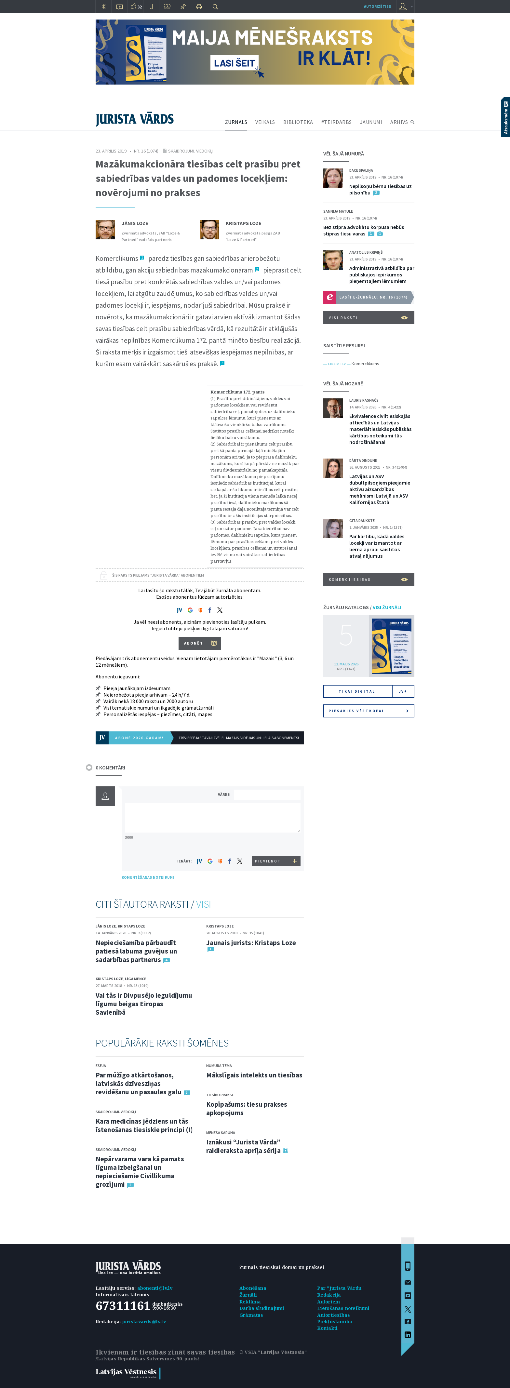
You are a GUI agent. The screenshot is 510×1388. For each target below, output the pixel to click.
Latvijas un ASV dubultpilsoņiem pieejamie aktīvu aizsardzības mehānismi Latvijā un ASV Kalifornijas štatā (379, 489)
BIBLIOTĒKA (298, 122)
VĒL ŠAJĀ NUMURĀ (343, 153)
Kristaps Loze (244, 223)
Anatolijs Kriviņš (366, 252)
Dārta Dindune (363, 460)
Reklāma (250, 1302)
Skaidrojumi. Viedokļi (190, 151)
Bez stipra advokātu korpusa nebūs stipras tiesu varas (363, 230)
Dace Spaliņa (361, 170)
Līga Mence (135, 978)
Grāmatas (251, 1315)
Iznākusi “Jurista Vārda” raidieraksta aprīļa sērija (243, 1146)
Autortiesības (333, 1315)
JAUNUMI (371, 122)
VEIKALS (265, 122)
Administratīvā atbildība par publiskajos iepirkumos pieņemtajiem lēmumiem (381, 274)
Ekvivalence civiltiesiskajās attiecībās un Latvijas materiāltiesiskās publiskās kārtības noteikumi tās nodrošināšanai (380, 429)
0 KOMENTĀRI (110, 767)
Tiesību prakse (220, 1094)
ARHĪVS (399, 122)
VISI (203, 904)
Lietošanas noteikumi (343, 1308)
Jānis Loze (135, 223)
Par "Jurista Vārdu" (340, 1288)
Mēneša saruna (220, 1132)
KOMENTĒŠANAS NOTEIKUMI (148, 877)
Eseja (101, 1065)
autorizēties (377, 6)
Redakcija (329, 1295)
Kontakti (327, 1328)
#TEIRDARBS (336, 122)
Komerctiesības (368, 579)
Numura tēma (219, 1065)
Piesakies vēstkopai (369, 711)
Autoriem (328, 1302)
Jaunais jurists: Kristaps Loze (251, 942)
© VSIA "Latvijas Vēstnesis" (273, 1352)
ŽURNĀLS (236, 122)
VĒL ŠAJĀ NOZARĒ (343, 383)
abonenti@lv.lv (155, 1288)
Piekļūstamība (335, 1321)
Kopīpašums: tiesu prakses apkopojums (247, 1108)
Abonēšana (252, 1288)
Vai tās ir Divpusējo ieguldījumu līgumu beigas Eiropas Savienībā (144, 1004)
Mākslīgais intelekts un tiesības (254, 1075)
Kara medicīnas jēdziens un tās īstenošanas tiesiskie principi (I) (144, 1125)
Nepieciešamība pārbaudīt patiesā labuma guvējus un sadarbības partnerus (136, 951)
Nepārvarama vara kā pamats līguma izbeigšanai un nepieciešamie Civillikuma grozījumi (140, 1171)
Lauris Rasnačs (364, 400)
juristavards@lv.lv (144, 1321)
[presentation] (268, 844)
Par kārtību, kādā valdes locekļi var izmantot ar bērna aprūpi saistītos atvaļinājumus (376, 546)
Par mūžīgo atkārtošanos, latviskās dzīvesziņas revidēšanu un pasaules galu (138, 1083)
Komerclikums (365, 364)
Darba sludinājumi (261, 1308)
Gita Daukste (362, 520)
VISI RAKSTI (368, 317)
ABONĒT (193, 643)
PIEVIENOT (268, 861)
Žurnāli (248, 1295)
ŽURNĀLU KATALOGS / (362, 607)
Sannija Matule (338, 211)
